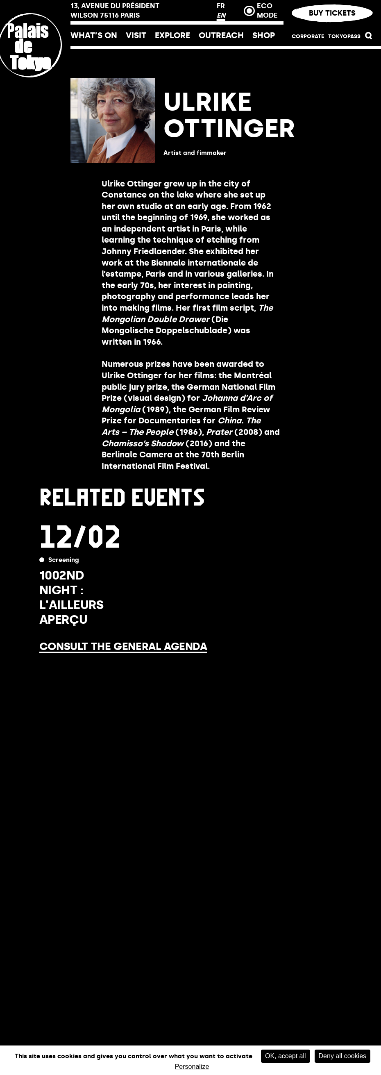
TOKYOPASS (344, 36)
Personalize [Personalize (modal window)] (192, 1067)
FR (221, 6)
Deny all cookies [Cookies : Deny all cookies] (343, 1055)
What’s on (93, 35)
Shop (263, 35)
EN (221, 15)
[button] (369, 37)
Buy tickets (332, 13)
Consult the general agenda (123, 646)
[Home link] (35, 100)
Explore (172, 35)
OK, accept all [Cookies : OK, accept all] (285, 1055)
